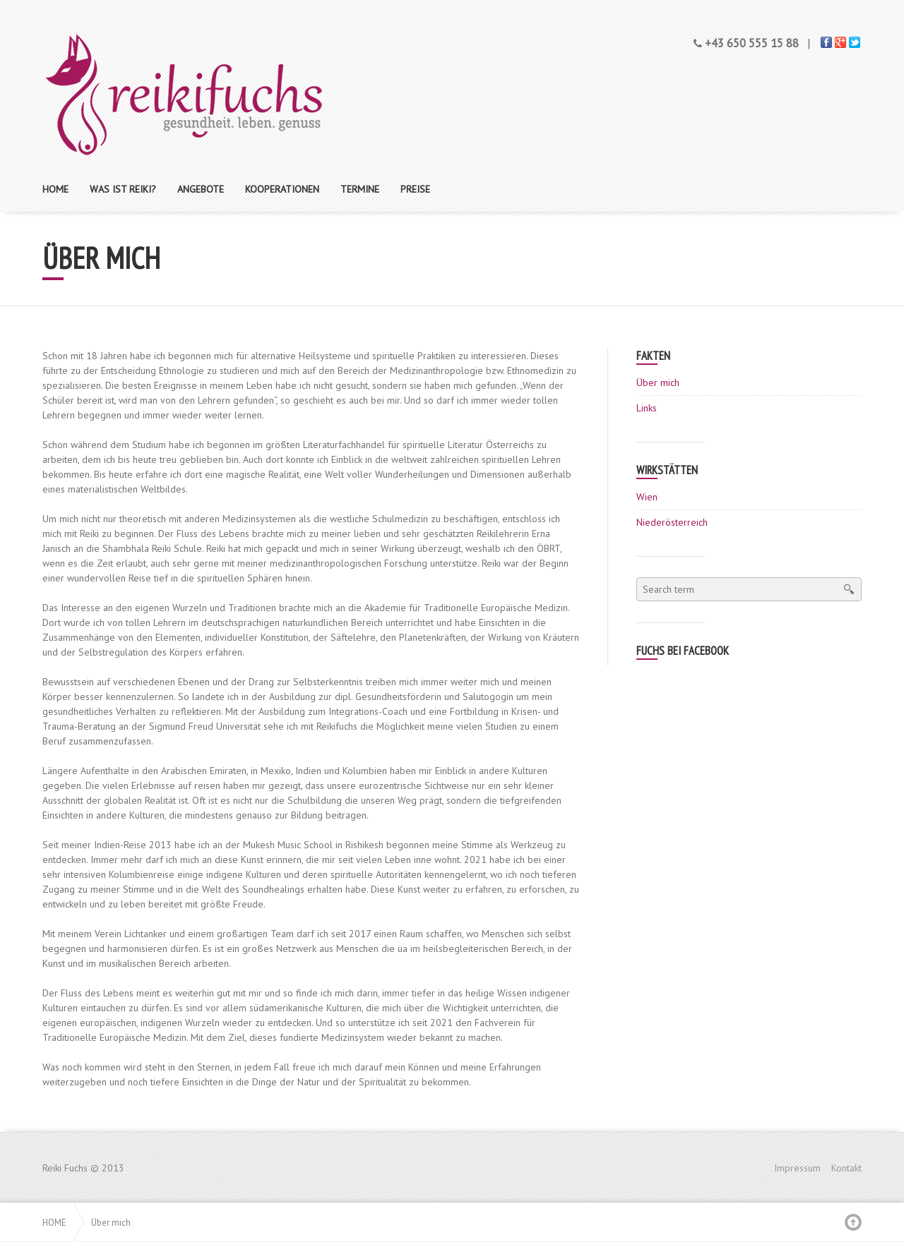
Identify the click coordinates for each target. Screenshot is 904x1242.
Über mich (657, 382)
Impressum (797, 1168)
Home (54, 1222)
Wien (647, 496)
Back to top (853, 1222)
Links (646, 408)
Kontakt (846, 1168)
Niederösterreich (672, 522)
